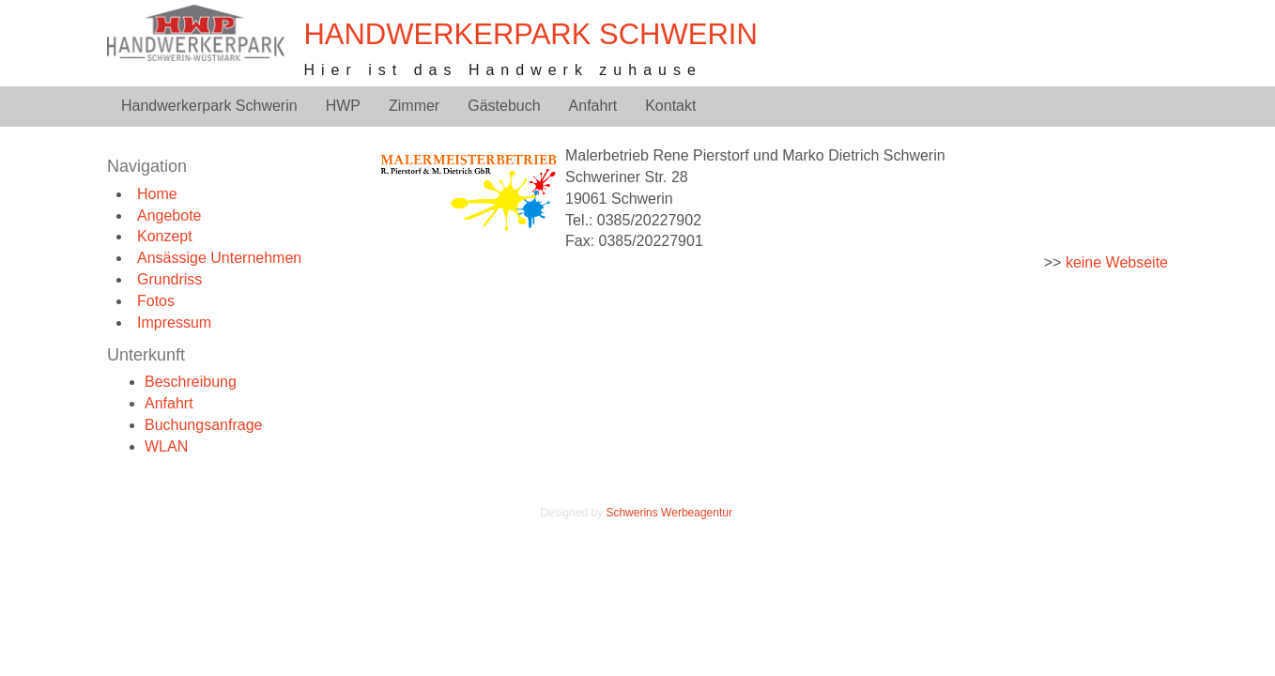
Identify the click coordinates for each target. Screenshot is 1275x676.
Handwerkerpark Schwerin (530, 34)
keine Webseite (1117, 262)
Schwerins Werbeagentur (668, 512)
